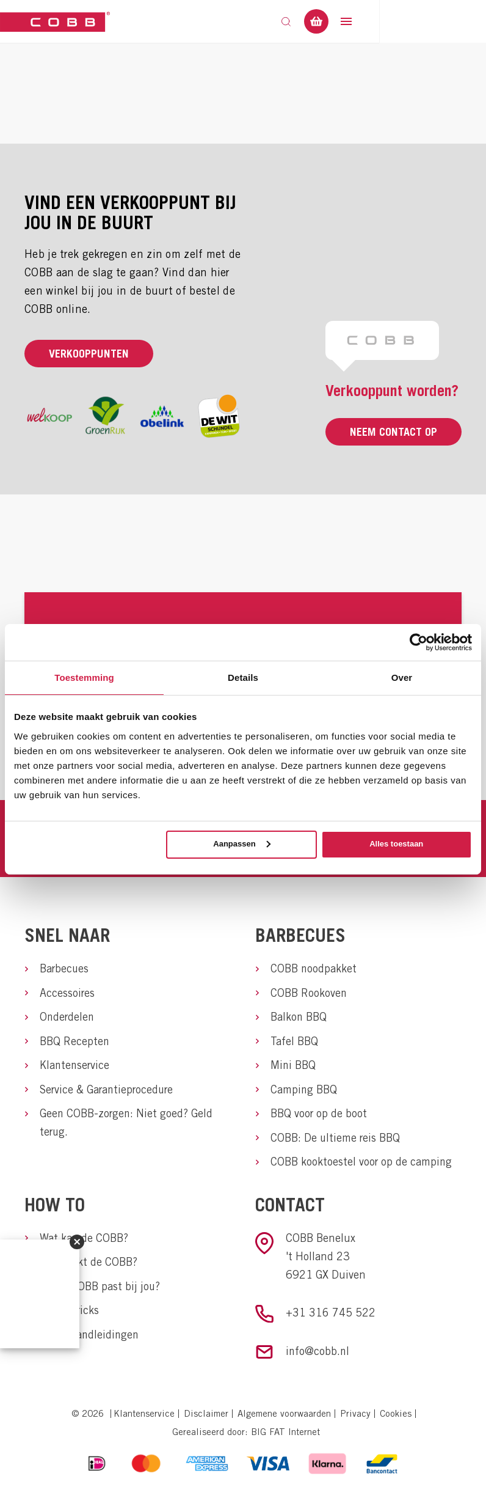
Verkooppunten (89, 353)
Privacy (355, 1416)
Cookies (396, 1416)
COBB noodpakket (313, 968)
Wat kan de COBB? (84, 1240)
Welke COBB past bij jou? (100, 1289)
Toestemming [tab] (84, 677)
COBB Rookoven (308, 992)
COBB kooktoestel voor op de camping (361, 1164)
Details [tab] (243, 677)
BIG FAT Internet (285, 1435)
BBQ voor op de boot (318, 1115)
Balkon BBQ (298, 1017)
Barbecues (64, 968)
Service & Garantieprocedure (107, 1090)
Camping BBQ (304, 1090)
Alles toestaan (396, 843)
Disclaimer (206, 1416)
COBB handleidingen (90, 1338)
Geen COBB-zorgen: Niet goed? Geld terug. (127, 1124)
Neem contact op (393, 431)
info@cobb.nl (318, 1354)
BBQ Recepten (75, 1041)
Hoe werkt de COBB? (88, 1264)
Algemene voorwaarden (284, 1416)
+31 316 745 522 (330, 1315)
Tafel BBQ (294, 1041)
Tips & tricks (69, 1313)
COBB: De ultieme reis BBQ (335, 1139)
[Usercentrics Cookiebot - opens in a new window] (418, 642)
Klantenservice (75, 1066)
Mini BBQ (293, 1066)
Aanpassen (241, 843)
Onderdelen (67, 1017)
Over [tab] (402, 677)
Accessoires (67, 992)
